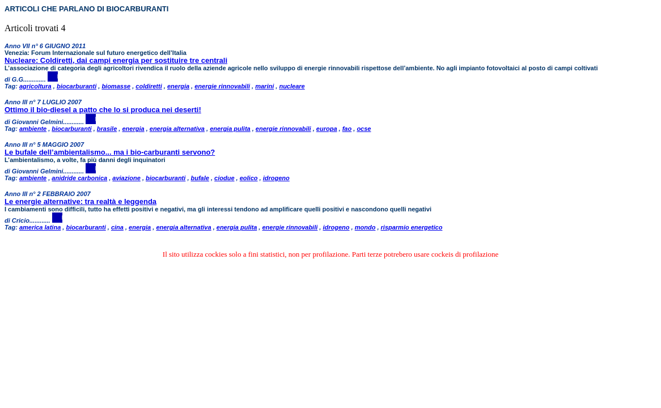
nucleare (291, 86)
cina (117, 227)
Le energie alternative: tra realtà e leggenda (80, 201)
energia (178, 86)
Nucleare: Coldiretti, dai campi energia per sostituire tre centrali (116, 60)
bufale (200, 178)
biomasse (115, 86)
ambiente (32, 128)
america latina (40, 227)
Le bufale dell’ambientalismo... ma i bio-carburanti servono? (110, 152)
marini (264, 86)
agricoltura (35, 86)
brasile (107, 128)
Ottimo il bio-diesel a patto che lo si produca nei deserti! (103, 109)
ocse (364, 128)
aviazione (126, 178)
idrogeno (276, 178)
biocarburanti (76, 86)
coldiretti (148, 86)
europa (326, 128)
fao (347, 128)
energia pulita (230, 128)
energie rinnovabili (222, 86)
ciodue (224, 178)
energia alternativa (177, 128)
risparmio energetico (412, 227)
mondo (365, 227)
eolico (249, 178)
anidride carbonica (79, 178)
